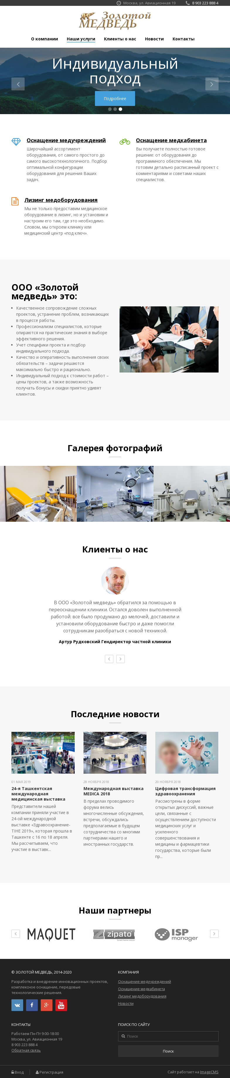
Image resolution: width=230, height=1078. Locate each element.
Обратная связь (26, 1050)
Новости (154, 39)
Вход (19, 1072)
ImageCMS (209, 1072)
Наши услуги (81, 39)
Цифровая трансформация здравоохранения (185, 791)
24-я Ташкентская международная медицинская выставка (38, 794)
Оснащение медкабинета (171, 140)
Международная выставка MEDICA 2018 (114, 791)
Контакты (184, 39)
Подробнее (115, 98)
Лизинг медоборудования (61, 199)
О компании (44, 39)
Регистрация (51, 1072)
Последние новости (115, 714)
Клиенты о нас (120, 39)
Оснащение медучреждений (66, 140)
